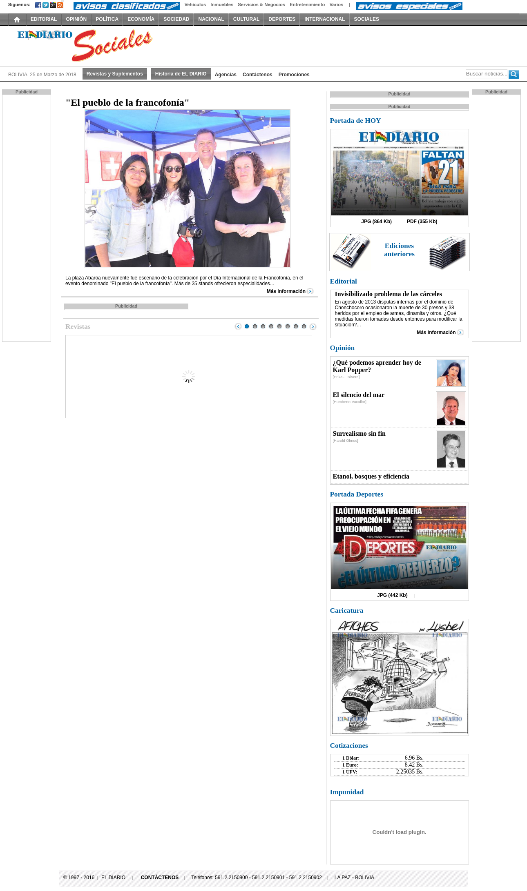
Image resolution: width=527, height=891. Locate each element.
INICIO (17, 19)
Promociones (294, 75)
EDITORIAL (44, 19)
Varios (336, 4)
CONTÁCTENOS (160, 877)
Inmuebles (221, 4)
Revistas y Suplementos (115, 74)
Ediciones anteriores (399, 250)
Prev (238, 326)
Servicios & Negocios (261, 4)
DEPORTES (281, 19)
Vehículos (195, 4)
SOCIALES (366, 19)
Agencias (226, 75)
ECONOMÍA (140, 19)
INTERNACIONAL (324, 19)
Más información (286, 291)
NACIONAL (211, 19)
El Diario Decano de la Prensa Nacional (100, 45)
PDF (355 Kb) (422, 221)
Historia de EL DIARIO (181, 74)
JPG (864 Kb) (376, 221)
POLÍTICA (107, 19)
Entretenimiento (307, 4)
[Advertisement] (27, 217)
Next (313, 326)
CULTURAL (246, 19)
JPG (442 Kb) (392, 595)
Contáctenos (257, 75)
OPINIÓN (76, 19)
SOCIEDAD (176, 19)
